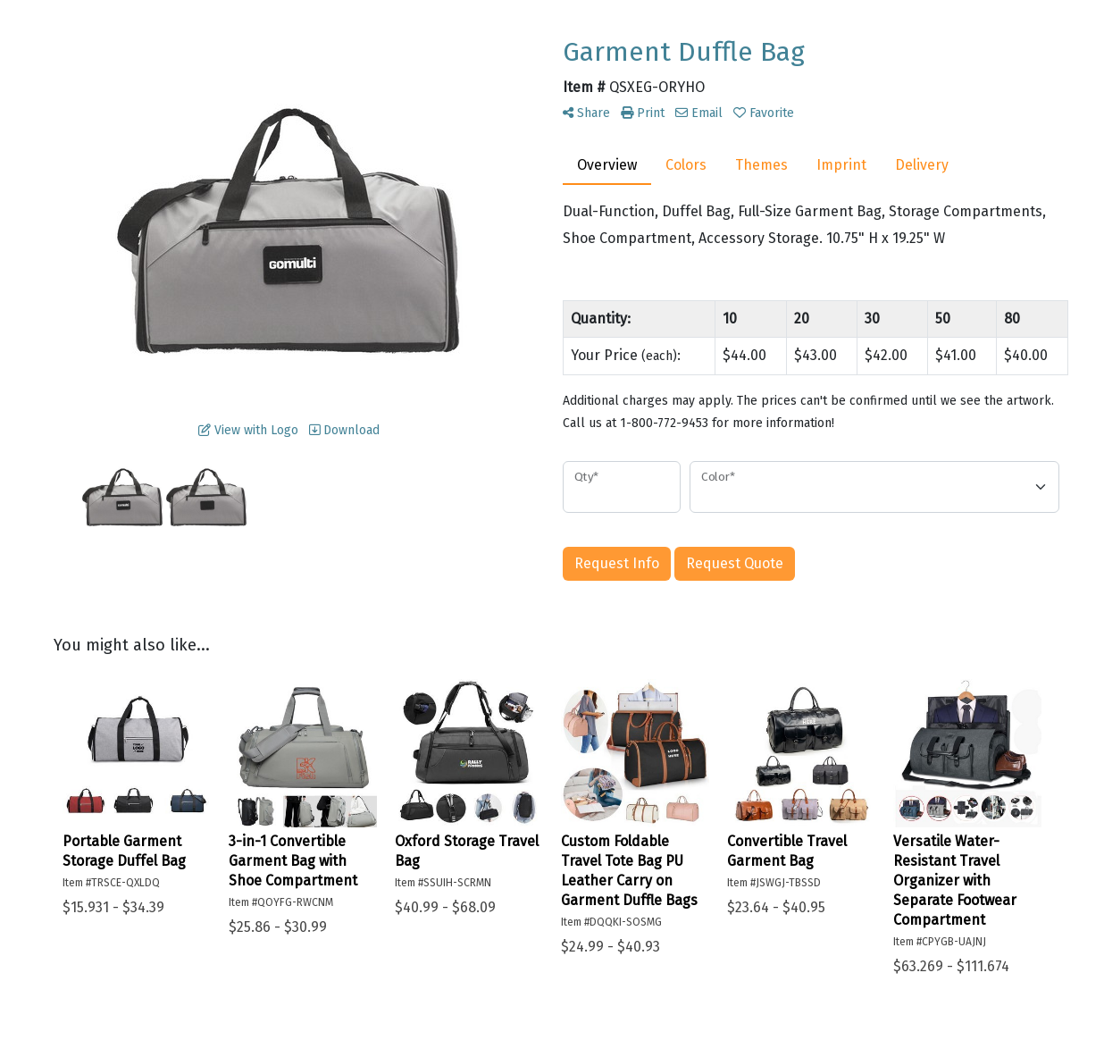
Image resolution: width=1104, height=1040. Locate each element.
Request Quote (734, 563)
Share (586, 113)
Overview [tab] (607, 164)
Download (344, 430)
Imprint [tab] (841, 164)
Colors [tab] (686, 164)
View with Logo (248, 430)
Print (643, 113)
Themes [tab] (761, 164)
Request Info (616, 563)
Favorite (763, 113)
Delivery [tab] (922, 164)
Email (699, 113)
